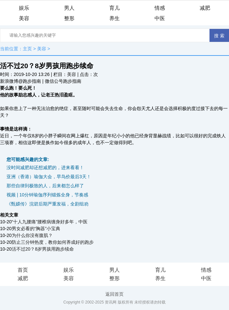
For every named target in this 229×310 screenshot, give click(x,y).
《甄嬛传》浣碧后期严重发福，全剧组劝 (47, 203)
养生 (114, 18)
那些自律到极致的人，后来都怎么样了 (45, 185)
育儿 (114, 8)
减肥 (205, 8)
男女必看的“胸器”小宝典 (36, 228)
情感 (160, 8)
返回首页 (114, 294)
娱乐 (24, 8)
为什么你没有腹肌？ (32, 235)
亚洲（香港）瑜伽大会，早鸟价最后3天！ (49, 176)
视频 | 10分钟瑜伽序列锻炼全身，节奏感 (47, 194)
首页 (23, 270)
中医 (160, 18)
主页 (27, 48)
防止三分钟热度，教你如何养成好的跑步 (53, 242)
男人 (69, 8)
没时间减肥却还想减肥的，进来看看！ (45, 167)
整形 (69, 18)
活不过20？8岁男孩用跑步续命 (43, 249)
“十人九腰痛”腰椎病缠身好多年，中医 (50, 221)
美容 (24, 18)
